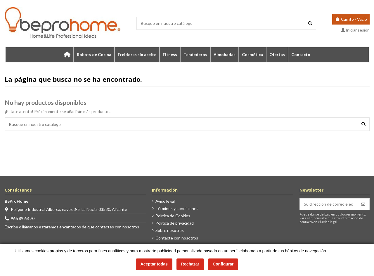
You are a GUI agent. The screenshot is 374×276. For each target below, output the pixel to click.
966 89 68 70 (22, 218)
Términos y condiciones (176, 208)
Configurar (223, 264)
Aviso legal (165, 201)
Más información (343, 251)
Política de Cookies (172, 215)
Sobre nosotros (169, 230)
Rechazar (190, 264)
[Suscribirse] (363, 204)
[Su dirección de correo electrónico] (328, 204)
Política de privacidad (174, 223)
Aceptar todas (154, 264)
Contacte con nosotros (176, 237)
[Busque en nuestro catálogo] (310, 23)
